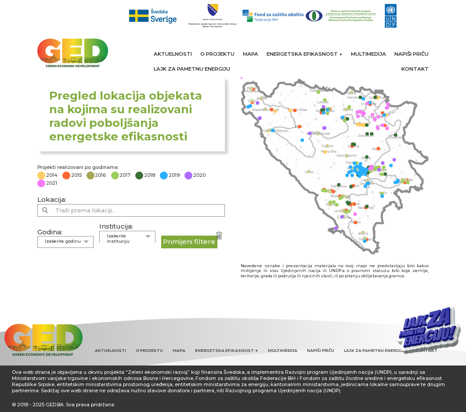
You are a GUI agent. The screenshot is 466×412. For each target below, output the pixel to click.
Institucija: (116, 226)
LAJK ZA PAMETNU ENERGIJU (192, 69)
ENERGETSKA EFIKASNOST (305, 54)
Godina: (49, 232)
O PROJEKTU (217, 54)
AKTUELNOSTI (173, 54)
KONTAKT (415, 69)
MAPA (250, 54)
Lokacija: (51, 199)
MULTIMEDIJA (368, 54)
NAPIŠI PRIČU (411, 54)
